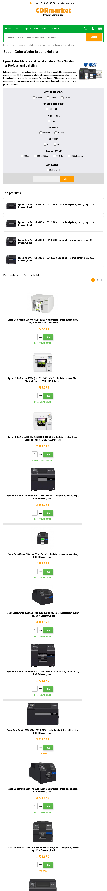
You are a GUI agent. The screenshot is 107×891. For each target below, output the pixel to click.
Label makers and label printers (27, 45)
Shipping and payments (65, 768)
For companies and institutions (68, 792)
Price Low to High (31, 275)
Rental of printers (63, 797)
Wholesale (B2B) (62, 772)
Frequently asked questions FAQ (69, 776)
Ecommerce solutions (48, 878)
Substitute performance (65, 801)
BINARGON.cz (62, 878)
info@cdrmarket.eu (67, 3)
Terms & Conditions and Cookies (69, 784)
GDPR (58, 788)
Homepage (7, 45)
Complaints (60, 780)
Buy (34, 337)
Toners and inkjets (64, 887)
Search (94, 37)
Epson (57, 45)
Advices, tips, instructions (66, 764)
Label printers (47, 45)
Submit (99, 741)
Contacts (59, 759)
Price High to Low (11, 275)
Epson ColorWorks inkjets (14, 707)
